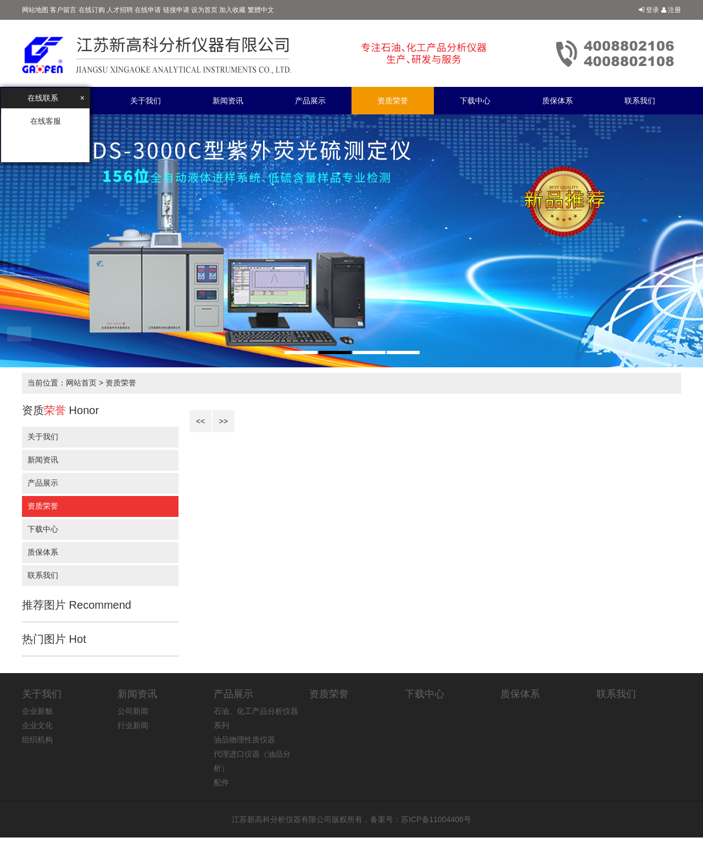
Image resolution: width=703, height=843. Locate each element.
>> (223, 421)
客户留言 (63, 10)
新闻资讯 (228, 100)
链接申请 (176, 10)
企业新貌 (37, 711)
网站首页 (81, 382)
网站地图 (35, 10)
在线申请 (148, 10)
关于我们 (145, 100)
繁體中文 (261, 10)
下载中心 (475, 100)
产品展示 (310, 100)
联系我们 (639, 100)
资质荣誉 (392, 100)
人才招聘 (120, 10)
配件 (221, 782)
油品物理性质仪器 (244, 739)
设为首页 (204, 10)
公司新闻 (133, 711)
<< (200, 421)
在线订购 (92, 10)
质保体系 (557, 100)
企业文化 (37, 725)
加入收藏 (232, 10)
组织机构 (37, 739)
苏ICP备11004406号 (436, 819)
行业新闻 (133, 725)
